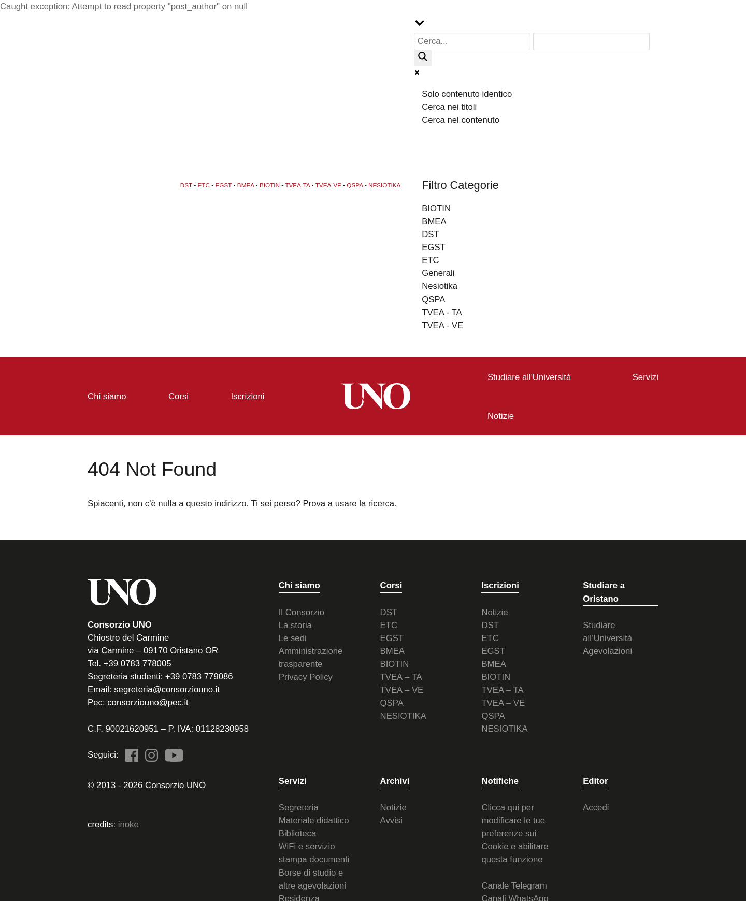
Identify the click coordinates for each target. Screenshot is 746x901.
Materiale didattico (314, 820)
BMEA (245, 184)
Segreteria (299, 807)
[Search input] (472, 42)
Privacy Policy (306, 676)
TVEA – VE (402, 689)
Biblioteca (298, 833)
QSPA (355, 184)
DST (186, 184)
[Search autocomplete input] (591, 42)
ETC (204, 184)
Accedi (596, 807)
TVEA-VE (328, 184)
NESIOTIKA (384, 184)
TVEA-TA (297, 184)
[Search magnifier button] (423, 59)
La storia (295, 625)
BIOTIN (270, 184)
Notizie (494, 612)
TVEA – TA (401, 676)
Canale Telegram (514, 885)
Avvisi (391, 820)
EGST (224, 184)
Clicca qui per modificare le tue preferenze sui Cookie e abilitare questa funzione (514, 833)
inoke (128, 824)
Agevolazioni (607, 651)
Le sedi (293, 638)
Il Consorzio (301, 612)
